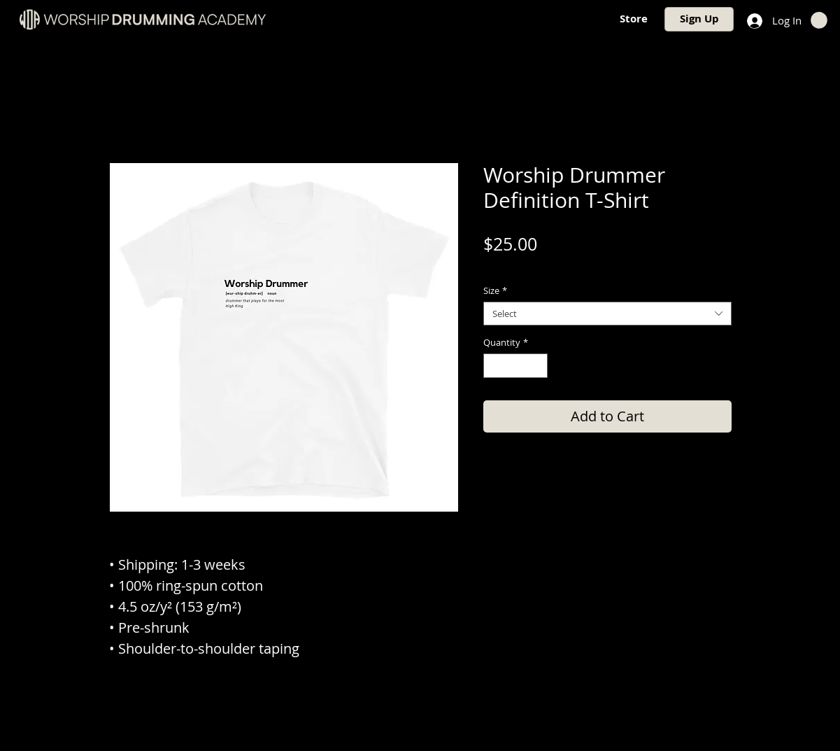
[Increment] (537, 366)
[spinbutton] (515, 366)
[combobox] (607, 313)
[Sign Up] (699, 19)
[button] (819, 20)
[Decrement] (493, 366)
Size (495, 290)
